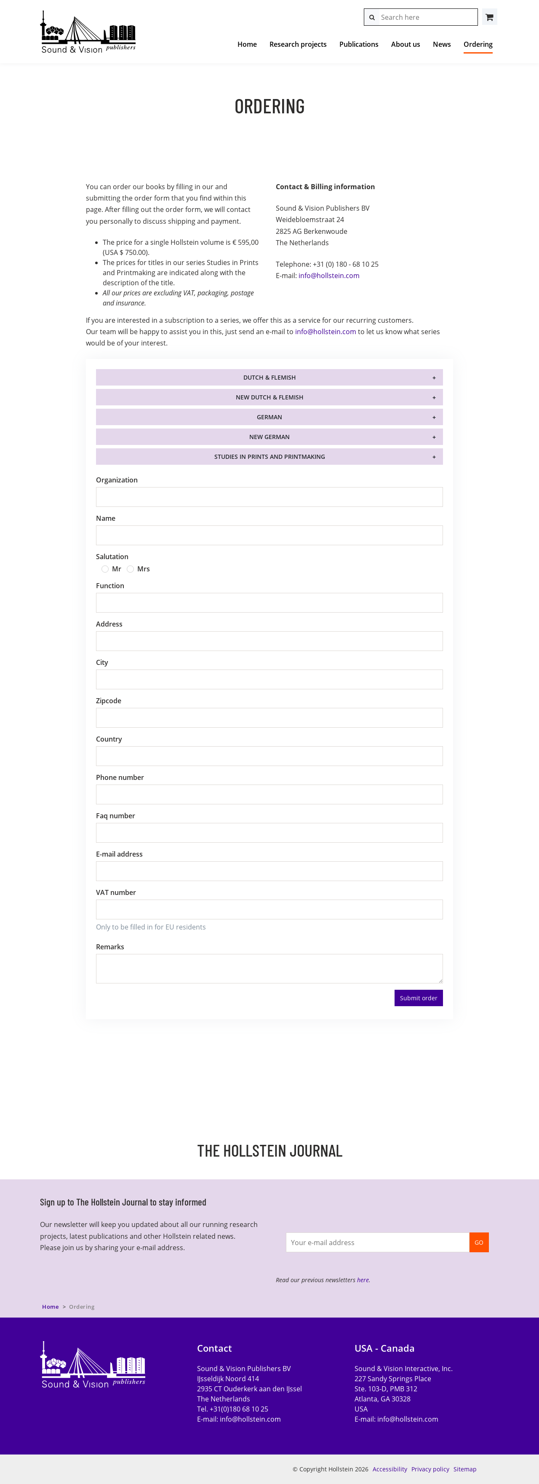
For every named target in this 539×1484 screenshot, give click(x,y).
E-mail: (239, 1419)
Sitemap (465, 1469)
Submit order (419, 998)
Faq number (115, 815)
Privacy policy (430, 1469)
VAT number (116, 892)
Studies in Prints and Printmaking (269, 457)
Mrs (143, 568)
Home (247, 44)
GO (479, 1242)
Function (110, 585)
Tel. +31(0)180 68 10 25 (232, 1409)
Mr (116, 568)
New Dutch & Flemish (270, 397)
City (102, 662)
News (442, 44)
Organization (117, 480)
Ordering (478, 44)
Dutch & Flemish (269, 377)
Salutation (112, 556)
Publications (359, 44)
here (363, 1280)
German (269, 417)
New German (269, 437)
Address (109, 624)
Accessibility (390, 1469)
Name (105, 518)
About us (405, 44)
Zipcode (108, 700)
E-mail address (119, 854)
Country (109, 739)
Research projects (298, 44)
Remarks (110, 946)
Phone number (120, 777)
